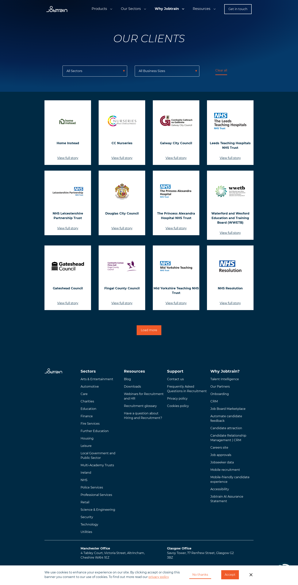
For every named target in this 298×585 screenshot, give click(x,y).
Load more (149, 330)
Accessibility (219, 489)
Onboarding (219, 394)
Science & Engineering (98, 509)
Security (87, 517)
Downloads (132, 386)
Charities (87, 401)
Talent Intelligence (224, 379)
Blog (127, 379)
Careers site (219, 447)
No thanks (200, 574)
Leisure (86, 446)
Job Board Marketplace (228, 409)
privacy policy (158, 577)
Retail (85, 502)
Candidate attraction (226, 428)
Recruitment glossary (140, 406)
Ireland (86, 472)
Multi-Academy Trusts (97, 465)
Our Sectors (131, 9)
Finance (87, 416)
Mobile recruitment (225, 470)
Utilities (86, 532)
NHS (84, 480)
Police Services (92, 487)
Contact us (175, 379)
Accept (230, 574)
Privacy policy (177, 398)
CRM (214, 401)
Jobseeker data (222, 462)
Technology (89, 524)
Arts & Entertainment (97, 379)
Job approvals (220, 455)
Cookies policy (178, 406)
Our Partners (220, 386)
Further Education (95, 431)
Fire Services (90, 423)
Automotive (90, 386)
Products (99, 9)
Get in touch (237, 9)
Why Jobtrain (167, 9)
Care (84, 394)
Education (88, 409)
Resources (201, 9)
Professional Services (96, 495)
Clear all (221, 70)
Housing (87, 438)
